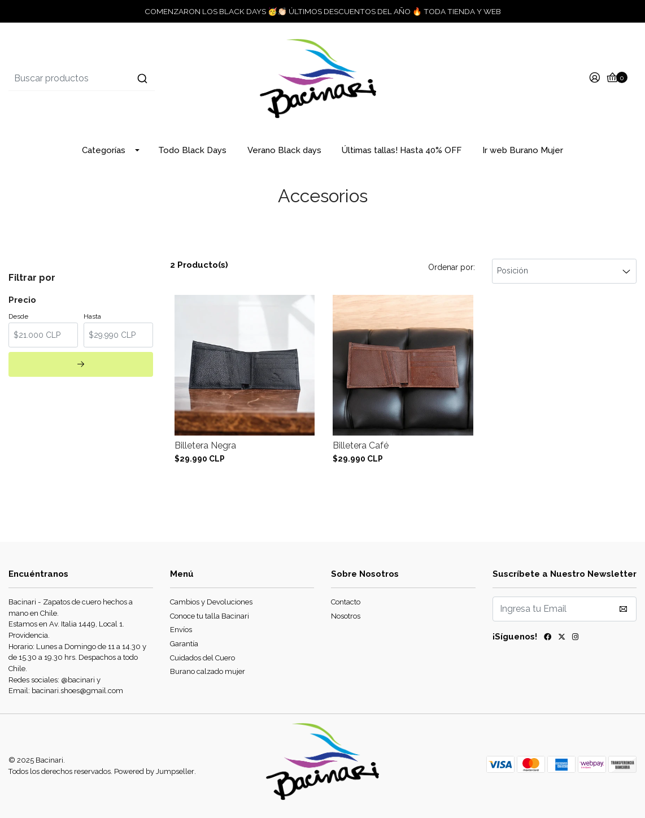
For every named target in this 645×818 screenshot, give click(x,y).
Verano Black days (284, 150)
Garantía (184, 643)
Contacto (345, 602)
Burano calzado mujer (207, 671)
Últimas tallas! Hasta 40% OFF (401, 150)
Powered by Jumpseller (154, 771)
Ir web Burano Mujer (522, 150)
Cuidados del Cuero (202, 658)
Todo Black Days (192, 150)
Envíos (181, 629)
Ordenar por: (451, 267)
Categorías (103, 150)
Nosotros (345, 616)
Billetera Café (361, 445)
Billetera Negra (205, 445)
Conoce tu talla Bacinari (209, 616)
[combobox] (113, 78)
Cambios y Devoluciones (211, 602)
